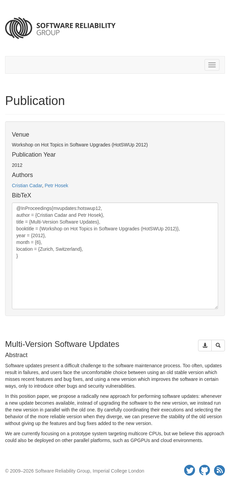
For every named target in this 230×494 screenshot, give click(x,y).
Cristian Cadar (27, 185)
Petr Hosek (56, 185)
